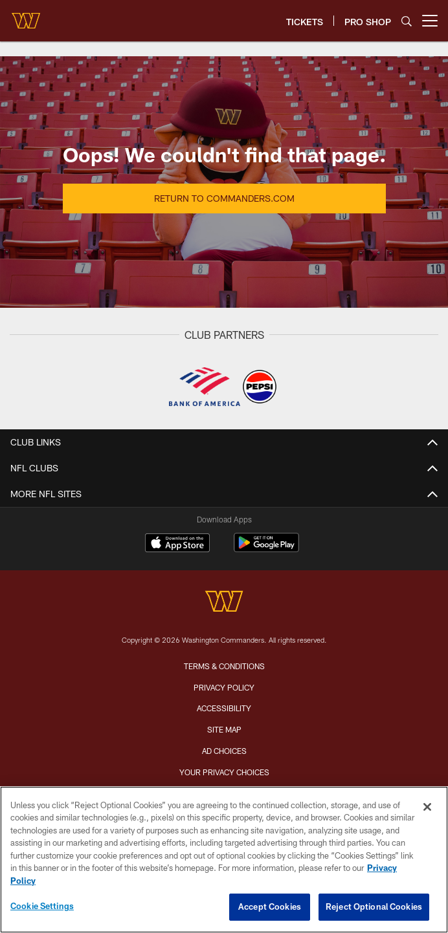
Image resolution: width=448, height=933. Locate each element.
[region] (224, 859)
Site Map (224, 729)
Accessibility (224, 708)
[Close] (427, 807)
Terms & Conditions (224, 665)
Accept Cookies (269, 906)
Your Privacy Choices (224, 772)
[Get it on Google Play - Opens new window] (266, 549)
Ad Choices (224, 750)
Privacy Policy (224, 687)
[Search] (406, 21)
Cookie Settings (42, 906)
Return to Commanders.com (224, 198)
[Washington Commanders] (224, 603)
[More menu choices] (430, 20)
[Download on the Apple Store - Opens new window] (177, 544)
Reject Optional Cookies (374, 906)
